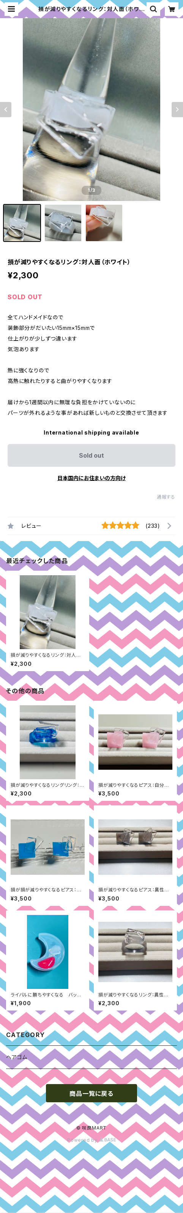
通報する (166, 497)
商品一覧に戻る (91, 1093)
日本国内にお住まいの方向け (91, 478)
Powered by (91, 1140)
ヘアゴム (16, 1057)
